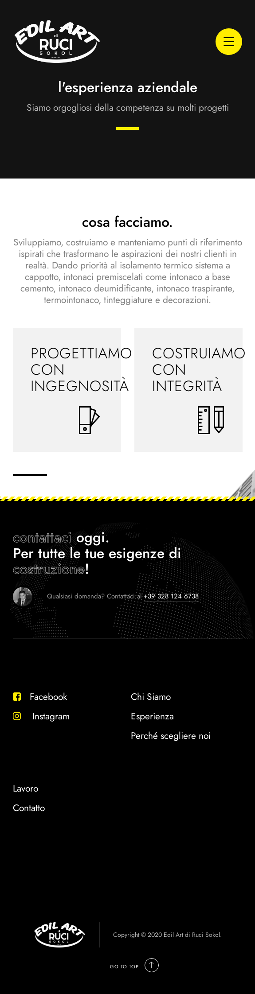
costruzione (49, 569)
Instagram (41, 716)
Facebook (40, 696)
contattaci (42, 537)
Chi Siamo (151, 696)
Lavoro (25, 788)
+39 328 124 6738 (171, 596)
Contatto (29, 808)
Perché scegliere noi (171, 735)
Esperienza (152, 716)
